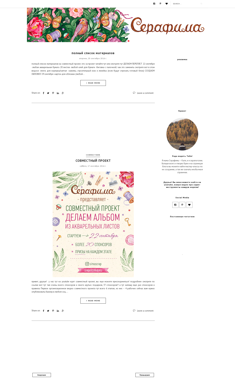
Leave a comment (145, 93)
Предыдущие (145, 375)
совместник (93, 155)
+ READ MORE (93, 83)
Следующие (41, 375)
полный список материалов (93, 53)
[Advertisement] (93, 129)
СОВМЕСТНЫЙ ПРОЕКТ (93, 161)
